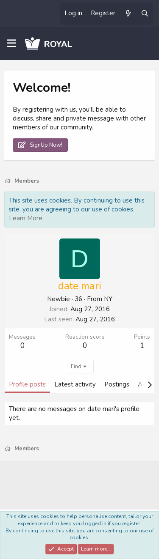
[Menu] (12, 43)
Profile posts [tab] (27, 384)
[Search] (145, 14)
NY (108, 299)
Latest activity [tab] (75, 384)
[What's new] (128, 14)
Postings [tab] (116, 384)
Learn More (25, 218)
